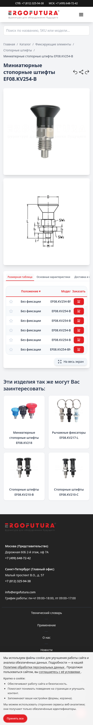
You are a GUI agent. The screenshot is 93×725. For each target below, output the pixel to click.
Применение (46, 625)
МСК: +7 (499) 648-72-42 (63, 3)
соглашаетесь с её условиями (60, 672)
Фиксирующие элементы (53, 44)
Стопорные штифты (17, 50)
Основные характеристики (53, 277)
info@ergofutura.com (20, 592)
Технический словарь (46, 613)
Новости (46, 650)
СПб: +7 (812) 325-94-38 (29, 3)
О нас (47, 637)
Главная (9, 44)
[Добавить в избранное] (11, 301)
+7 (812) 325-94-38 (18, 581)
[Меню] (81, 14)
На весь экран (71, 362)
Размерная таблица (20, 277)
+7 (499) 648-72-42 (18, 558)
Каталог (25, 44)
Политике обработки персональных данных (34, 667)
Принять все (15, 718)
